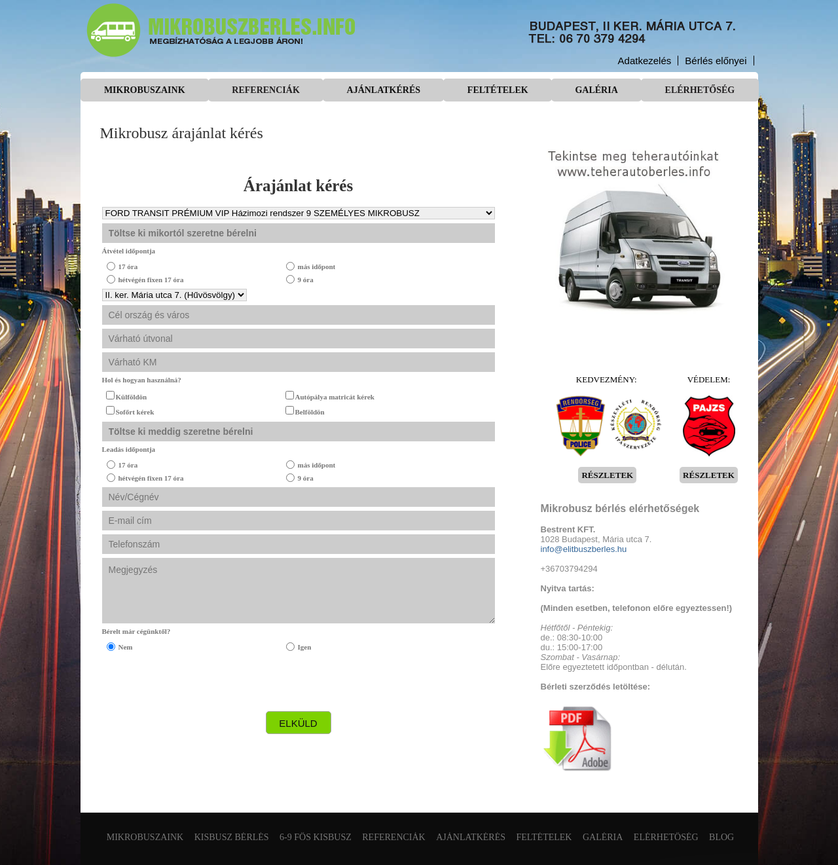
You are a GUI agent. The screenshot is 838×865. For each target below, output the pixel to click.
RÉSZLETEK (607, 475)
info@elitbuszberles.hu (584, 549)
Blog (721, 837)
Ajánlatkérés (384, 90)
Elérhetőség (700, 90)
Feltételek (497, 90)
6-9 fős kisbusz (316, 837)
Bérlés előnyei (715, 60)
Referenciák (265, 90)
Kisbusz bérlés (231, 837)
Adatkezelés (645, 60)
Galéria (596, 90)
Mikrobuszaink (144, 90)
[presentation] (201, 681)
